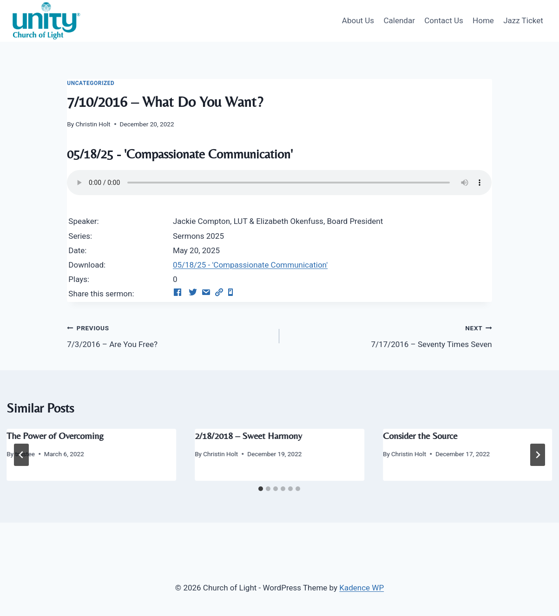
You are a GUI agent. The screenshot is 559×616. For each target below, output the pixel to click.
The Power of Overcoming (55, 435)
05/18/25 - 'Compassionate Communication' (250, 264)
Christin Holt (92, 124)
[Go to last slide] (21, 455)
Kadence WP (361, 587)
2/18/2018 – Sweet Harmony (248, 435)
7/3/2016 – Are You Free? (169, 335)
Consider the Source (420, 435)
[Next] (537, 455)
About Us (358, 20)
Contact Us (443, 20)
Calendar (398, 20)
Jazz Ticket (523, 20)
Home (483, 20)
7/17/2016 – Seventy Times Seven (389, 335)
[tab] (260, 488)
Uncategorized (90, 83)
